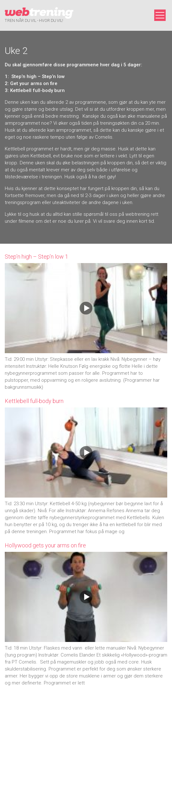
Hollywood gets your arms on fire (45, 545)
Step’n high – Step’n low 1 (36, 256)
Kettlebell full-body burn (34, 401)
